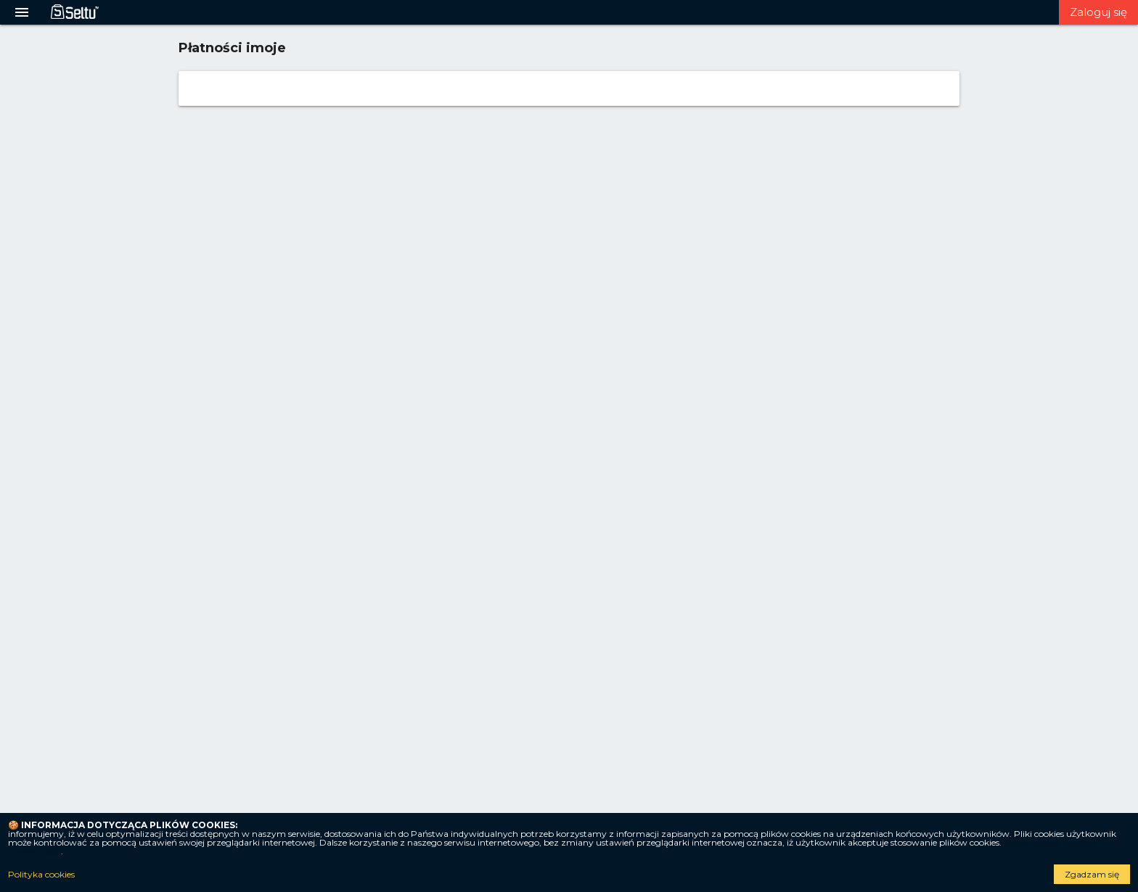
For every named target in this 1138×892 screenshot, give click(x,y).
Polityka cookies (41, 874)
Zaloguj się (1098, 12)
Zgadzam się (1092, 874)
